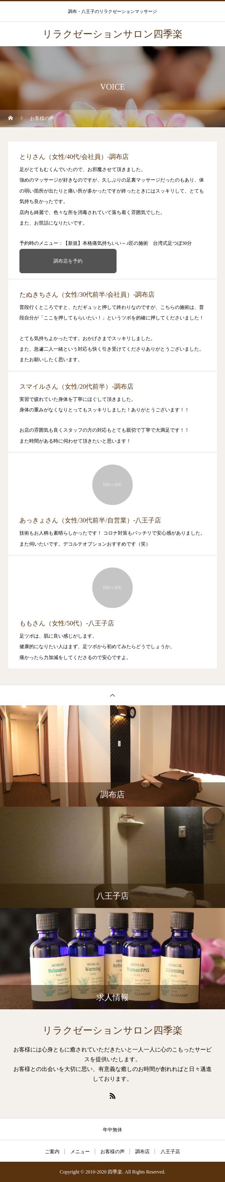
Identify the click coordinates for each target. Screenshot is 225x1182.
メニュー (80, 1151)
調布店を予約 (68, 261)
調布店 (142, 1151)
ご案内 (52, 1151)
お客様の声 (112, 1151)
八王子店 (170, 1151)
